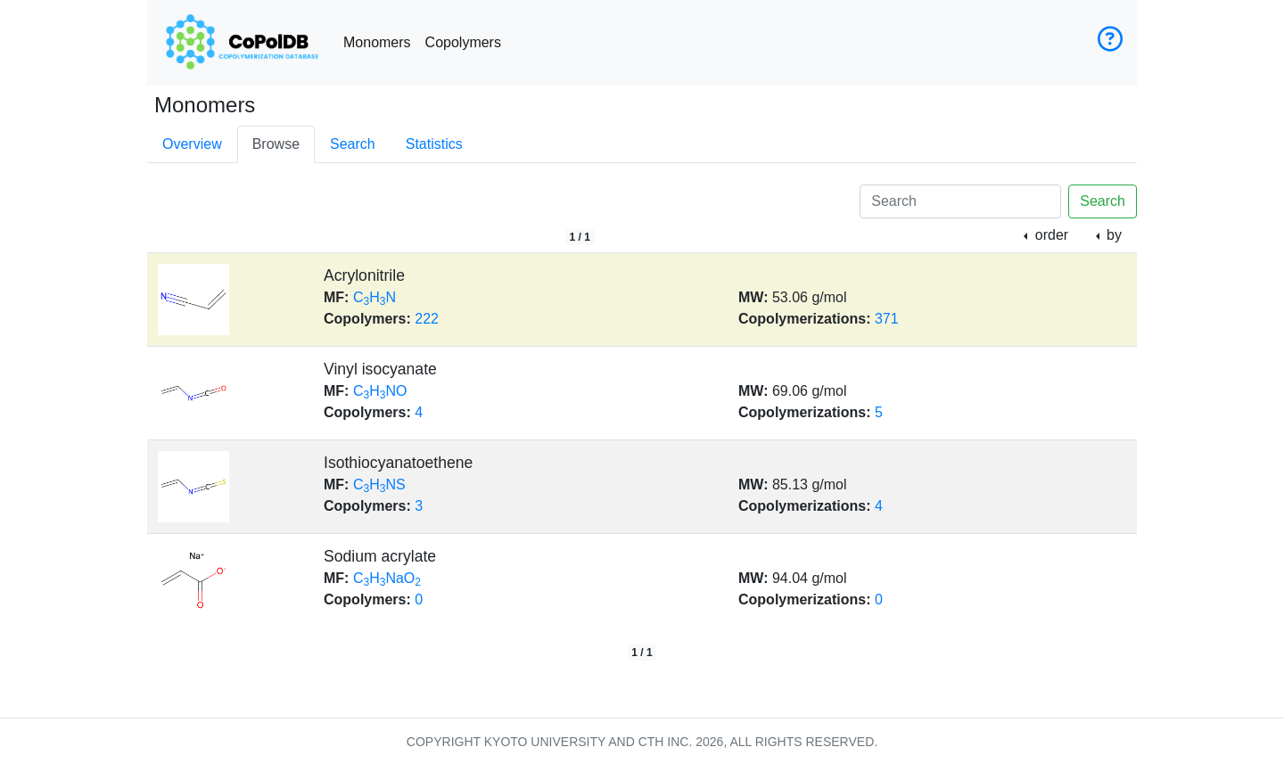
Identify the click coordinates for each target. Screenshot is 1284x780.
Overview (192, 144)
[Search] (960, 201)
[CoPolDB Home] (241, 42)
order (1049, 234)
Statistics (434, 144)
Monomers (377, 42)
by (1112, 234)
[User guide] (1110, 43)
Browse (276, 144)
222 (427, 318)
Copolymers (463, 42)
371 (887, 318)
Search (352, 144)
